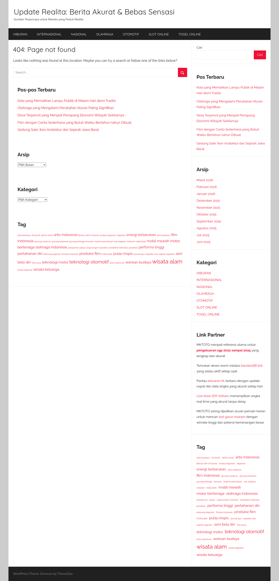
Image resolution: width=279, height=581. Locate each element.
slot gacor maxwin (232, 417)
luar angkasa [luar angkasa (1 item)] (120, 241)
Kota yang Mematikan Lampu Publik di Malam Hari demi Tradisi (67, 101)
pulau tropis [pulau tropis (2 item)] (123, 253)
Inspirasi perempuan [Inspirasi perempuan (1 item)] (103, 241)
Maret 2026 (205, 180)
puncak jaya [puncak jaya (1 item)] (139, 254)
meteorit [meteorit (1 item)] (130, 241)
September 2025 (209, 221)
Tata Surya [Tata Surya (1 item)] (36, 263)
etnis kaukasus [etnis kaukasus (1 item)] (163, 235)
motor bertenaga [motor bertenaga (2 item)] (210, 493)
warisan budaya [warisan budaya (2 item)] (138, 262)
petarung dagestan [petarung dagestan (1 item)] (52, 254)
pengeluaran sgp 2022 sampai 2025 (224, 350)
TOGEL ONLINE (189, 34)
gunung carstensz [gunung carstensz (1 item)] (42, 241)
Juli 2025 (203, 235)
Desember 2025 (208, 200)
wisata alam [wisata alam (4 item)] (167, 261)
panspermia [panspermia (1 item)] (73, 248)
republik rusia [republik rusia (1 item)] (152, 254)
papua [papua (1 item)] (82, 248)
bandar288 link (252, 365)
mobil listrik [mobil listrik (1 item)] (140, 241)
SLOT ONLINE (159, 34)
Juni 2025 (203, 242)
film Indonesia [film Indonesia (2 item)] (208, 475)
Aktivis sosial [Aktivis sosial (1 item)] (47, 235)
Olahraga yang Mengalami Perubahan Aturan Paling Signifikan (66, 108)
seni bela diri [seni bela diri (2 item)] (224, 524)
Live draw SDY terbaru (213, 396)
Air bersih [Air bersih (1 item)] (36, 235)
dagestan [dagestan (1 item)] (121, 235)
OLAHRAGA (104, 34)
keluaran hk (216, 381)
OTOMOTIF (131, 34)
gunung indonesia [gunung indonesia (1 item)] (60, 241)
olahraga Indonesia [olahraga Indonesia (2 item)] (51, 247)
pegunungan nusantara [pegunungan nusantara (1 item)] (97, 248)
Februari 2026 (207, 187)
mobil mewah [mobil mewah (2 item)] (158, 241)
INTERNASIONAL (49, 34)
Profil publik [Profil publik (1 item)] (106, 254)
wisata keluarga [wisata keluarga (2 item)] (46, 269)
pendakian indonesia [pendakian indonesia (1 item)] (118, 248)
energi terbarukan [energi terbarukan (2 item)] (141, 235)
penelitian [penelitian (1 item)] (133, 248)
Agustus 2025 (206, 228)
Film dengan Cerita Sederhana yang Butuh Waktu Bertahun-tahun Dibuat (74, 122)
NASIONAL (79, 34)
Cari (199, 47)
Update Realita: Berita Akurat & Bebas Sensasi (94, 11)
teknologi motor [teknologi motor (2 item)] (55, 262)
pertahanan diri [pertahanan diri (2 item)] (30, 253)
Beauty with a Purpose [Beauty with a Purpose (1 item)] (89, 235)
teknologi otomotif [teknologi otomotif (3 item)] (89, 262)
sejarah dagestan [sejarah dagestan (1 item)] (167, 254)
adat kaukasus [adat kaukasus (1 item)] (24, 235)
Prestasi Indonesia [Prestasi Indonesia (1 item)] (70, 254)
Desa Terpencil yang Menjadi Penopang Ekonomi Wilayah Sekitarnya (71, 115)
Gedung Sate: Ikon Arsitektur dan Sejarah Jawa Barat (58, 130)
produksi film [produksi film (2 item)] (90, 253)
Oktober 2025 (206, 214)
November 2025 (208, 207)
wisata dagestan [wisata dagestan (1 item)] (25, 270)
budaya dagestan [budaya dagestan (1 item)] (108, 235)
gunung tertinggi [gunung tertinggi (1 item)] (77, 241)
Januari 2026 (206, 194)
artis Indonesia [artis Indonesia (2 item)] (66, 235)
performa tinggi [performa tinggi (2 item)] (151, 247)
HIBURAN (20, 34)
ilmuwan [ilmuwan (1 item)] (90, 241)
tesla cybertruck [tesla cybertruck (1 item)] (117, 263)
